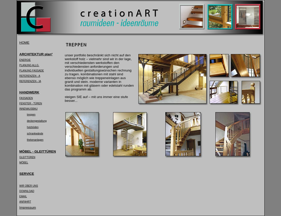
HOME (24, 42)
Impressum (27, 207)
